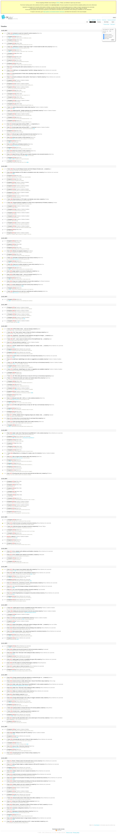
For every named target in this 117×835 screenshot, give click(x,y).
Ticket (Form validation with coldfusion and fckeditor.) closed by (28, 551)
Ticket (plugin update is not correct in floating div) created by (21, 271)
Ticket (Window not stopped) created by (18, 251)
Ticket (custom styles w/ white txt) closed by (24, 666)
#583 (10, 577)
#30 (14, 108)
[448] (23, 619)
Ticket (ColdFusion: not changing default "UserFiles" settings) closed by (30, 70)
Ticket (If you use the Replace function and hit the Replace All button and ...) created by (27, 169)
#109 (14, 622)
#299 (10, 635)
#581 (10, 51)
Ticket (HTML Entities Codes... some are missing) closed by (23, 274)
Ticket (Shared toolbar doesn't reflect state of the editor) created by (29, 797)
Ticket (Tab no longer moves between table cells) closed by (23, 456)
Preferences (104, 19)
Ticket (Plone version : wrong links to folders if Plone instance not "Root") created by (28, 804)
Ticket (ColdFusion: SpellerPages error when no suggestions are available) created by (33, 369)
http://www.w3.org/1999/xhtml (28, 437)
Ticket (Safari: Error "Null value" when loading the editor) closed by (29, 652)
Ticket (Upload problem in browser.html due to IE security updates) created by (28, 707)
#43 (17, 737)
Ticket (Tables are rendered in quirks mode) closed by (26, 691)
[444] (14, 654)
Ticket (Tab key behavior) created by (21, 342)
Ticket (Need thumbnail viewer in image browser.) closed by (27, 818)
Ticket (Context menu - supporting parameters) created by (21, 711)
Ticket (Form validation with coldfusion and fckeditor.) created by (24, 554)
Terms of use (69, 832)
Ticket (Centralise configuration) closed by (23, 808)
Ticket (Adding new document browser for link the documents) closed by (30, 611)
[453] (31, 574)
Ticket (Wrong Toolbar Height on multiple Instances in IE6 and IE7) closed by (31, 764)
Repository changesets (107, 37)
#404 (10, 148)
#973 (10, 464)
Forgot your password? (112, 19)
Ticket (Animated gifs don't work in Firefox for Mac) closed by (28, 739)
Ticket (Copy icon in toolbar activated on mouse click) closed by (24, 264)
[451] (14, 594)
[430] (14, 812)
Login (89, 19)
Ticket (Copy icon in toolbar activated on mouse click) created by (27, 281)
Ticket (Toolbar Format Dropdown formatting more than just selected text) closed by (33, 777)
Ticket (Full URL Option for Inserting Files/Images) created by (25, 662)
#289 (10, 300)
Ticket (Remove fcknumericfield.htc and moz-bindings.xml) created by (30, 627)
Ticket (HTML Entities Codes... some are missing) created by (22, 329)
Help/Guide (94, 19)
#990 (10, 142)
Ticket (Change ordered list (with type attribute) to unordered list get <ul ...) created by (28, 677)
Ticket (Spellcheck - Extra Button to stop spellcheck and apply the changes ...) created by (28, 335)
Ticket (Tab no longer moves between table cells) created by (27, 569)
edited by (16, 536)
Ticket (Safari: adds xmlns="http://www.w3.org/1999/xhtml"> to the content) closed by (33, 433)
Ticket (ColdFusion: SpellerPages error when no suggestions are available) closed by (32, 359)
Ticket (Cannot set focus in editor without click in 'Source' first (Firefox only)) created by (29, 681)
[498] (14, 292)
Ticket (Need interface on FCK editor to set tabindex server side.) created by (26, 199)
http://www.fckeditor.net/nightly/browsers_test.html (18, 685)
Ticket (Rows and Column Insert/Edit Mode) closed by (25, 617)
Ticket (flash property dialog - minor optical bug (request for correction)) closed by (32, 631)
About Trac (99, 19)
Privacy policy (76, 832)
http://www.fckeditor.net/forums (30, 612)
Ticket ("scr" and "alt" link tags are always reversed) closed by (28, 586)
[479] (14, 434)
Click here (17, 34)
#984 (10, 269)
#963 (16, 389)
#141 (10, 409)
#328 (10, 158)
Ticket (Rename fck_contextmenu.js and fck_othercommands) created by (30, 582)
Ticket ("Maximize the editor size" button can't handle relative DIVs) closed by (27, 378)
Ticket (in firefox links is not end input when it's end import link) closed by (30, 355)
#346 (14, 158)
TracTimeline (96, 825)
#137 (15, 570)
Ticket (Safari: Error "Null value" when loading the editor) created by (29, 687)
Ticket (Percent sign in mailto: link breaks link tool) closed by (23, 134)
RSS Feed (59, 830)
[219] (34, 128)
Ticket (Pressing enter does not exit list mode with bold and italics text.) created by (28, 473)
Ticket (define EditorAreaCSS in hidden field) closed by (26, 107)
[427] (13, 670)
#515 (10, 702)
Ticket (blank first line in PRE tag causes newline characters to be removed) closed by (29, 154)
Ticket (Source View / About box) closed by (19, 746)
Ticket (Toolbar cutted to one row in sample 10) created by (27, 784)
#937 (10, 461)
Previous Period (106, 24)
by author (108, 32)
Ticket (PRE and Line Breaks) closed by (18, 144)
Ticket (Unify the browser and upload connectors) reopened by (25, 526)
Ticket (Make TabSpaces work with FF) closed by (24, 732)
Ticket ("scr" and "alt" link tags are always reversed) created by (24, 589)
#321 (10, 647)
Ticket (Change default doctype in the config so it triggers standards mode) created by (33, 697)
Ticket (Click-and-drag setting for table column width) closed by (24, 421)
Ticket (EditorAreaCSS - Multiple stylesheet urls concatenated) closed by (30, 110)
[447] (14, 632)
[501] (14, 265)
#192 (10, 262)
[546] (14, 34)
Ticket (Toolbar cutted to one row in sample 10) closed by (27, 771)
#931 (10, 597)
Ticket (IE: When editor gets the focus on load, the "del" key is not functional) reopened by (29, 376)
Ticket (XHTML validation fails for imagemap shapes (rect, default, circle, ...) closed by (33, 345)
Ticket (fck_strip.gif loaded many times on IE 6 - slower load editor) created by (26, 821)
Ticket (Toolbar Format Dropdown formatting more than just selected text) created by (29, 781)
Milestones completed (107, 34)
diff (16, 537)
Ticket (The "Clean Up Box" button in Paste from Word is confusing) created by (26, 332)
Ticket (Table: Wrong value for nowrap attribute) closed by (27, 572)
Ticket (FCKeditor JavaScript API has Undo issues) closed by (23, 257)
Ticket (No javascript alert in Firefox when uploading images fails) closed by (31, 73)
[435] (31, 580)
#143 (32, 392)
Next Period (112, 24)
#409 (14, 819)
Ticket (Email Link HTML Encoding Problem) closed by (21, 801)
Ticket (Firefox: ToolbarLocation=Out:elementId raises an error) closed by (30, 761)
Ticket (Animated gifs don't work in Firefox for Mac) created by (22, 752)
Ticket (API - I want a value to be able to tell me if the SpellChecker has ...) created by (28, 339)
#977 (10, 350)
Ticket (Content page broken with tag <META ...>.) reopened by (22, 124)
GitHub (58, 2)
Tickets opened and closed (108, 35)
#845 (14, 809)
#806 (14, 779)
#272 (14, 772)
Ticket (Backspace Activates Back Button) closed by (21, 811)
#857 (14, 173)
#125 (10, 426)
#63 (14, 795)
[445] (14, 615)
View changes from (109, 29)
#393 (14, 357)
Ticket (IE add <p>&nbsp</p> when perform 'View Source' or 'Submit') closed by (32, 77)
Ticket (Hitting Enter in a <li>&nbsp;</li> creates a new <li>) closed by (29, 453)
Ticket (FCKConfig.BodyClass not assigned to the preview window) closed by (31, 593)
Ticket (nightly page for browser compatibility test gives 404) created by (30, 659)
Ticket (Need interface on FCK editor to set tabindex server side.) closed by (31, 172)
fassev (14, 363)
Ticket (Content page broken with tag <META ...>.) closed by (26, 127)
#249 (14, 587)
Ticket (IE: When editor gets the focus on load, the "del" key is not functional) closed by (33, 362)
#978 (10, 367)
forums (17, 552)
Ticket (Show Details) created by (16, 694)
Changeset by (13, 36)
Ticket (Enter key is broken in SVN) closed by (19, 137)
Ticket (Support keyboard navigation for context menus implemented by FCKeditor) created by (30, 202)
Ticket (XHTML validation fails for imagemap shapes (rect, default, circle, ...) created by (28, 415)
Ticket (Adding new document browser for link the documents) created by (26, 649)
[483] (14, 399)
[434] (15, 353)
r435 (18, 744)
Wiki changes (106, 38)
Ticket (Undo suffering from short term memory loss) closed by (23, 284)
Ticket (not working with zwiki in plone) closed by (25, 66)
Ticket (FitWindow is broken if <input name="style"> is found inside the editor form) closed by (30, 46)
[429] (14, 747)
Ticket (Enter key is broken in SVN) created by (20, 150)
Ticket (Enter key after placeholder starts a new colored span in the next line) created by (33, 718)
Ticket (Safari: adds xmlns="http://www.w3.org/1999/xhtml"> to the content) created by (33, 684)
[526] (14, 138)
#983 (10, 279)
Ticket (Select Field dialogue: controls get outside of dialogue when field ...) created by (30, 624)
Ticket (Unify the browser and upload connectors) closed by (27, 523)
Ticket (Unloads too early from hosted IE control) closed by (23, 33)
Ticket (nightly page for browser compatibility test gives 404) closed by (29, 607)
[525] (14, 145)
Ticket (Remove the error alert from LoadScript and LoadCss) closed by (26, 291)
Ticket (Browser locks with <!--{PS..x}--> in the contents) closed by (24, 398)
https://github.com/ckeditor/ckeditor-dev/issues (54, 11)
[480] (24, 318)
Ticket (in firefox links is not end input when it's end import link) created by (24, 418)
